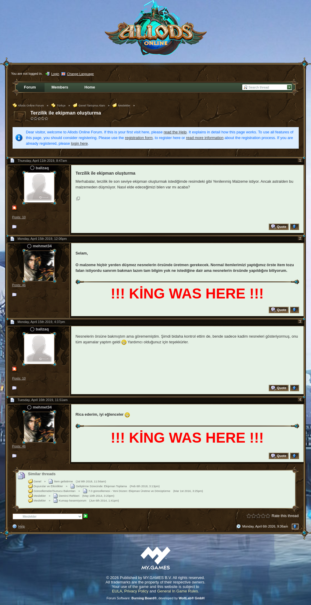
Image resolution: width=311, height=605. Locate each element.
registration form (139, 137)
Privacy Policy (136, 591)
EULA (117, 591)
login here (79, 143)
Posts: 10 (19, 217)
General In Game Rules (177, 591)
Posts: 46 (19, 285)
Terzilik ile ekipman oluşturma (66, 113)
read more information (204, 137)
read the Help (175, 132)
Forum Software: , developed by (155, 598)
